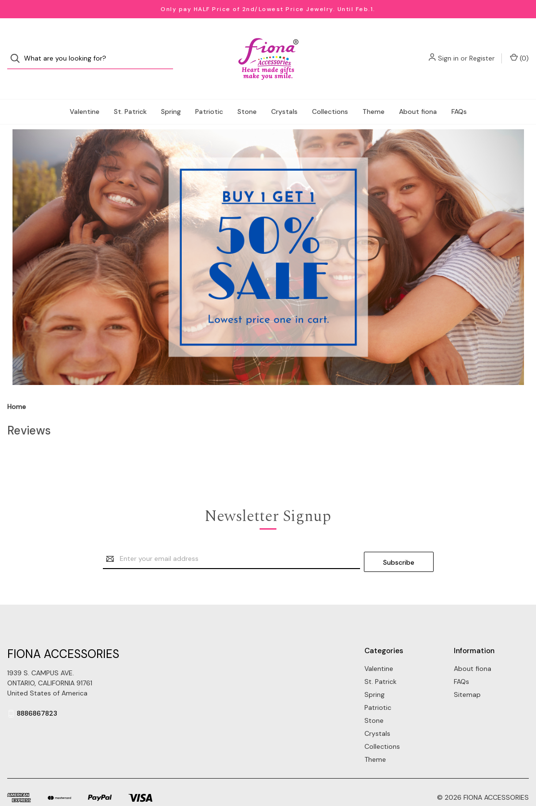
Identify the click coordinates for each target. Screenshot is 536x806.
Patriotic (209, 93)
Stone (247, 93)
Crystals (284, 93)
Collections (330, 93)
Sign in (448, 49)
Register (482, 49)
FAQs (459, 93)
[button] (268, 239)
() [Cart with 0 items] (519, 49)
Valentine (85, 93)
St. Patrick (130, 93)
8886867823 (37, 692)
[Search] (18, 50)
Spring (171, 93)
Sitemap (467, 673)
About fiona (418, 93)
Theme (373, 93)
